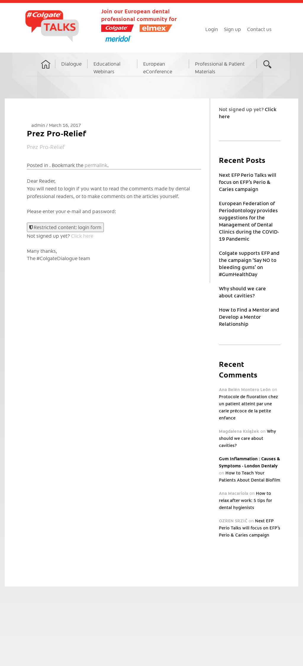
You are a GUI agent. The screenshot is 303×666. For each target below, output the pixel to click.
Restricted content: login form (65, 227)
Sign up (232, 29)
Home (46, 70)
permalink (96, 165)
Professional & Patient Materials (220, 67)
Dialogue (71, 63)
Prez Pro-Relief (46, 146)
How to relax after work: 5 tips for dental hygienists (245, 500)
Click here (82, 235)
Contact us (259, 29)
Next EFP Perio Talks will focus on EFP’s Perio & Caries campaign (247, 181)
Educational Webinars (107, 67)
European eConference (157, 67)
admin (38, 125)
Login (211, 29)
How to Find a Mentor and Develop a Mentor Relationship (249, 316)
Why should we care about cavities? (247, 438)
